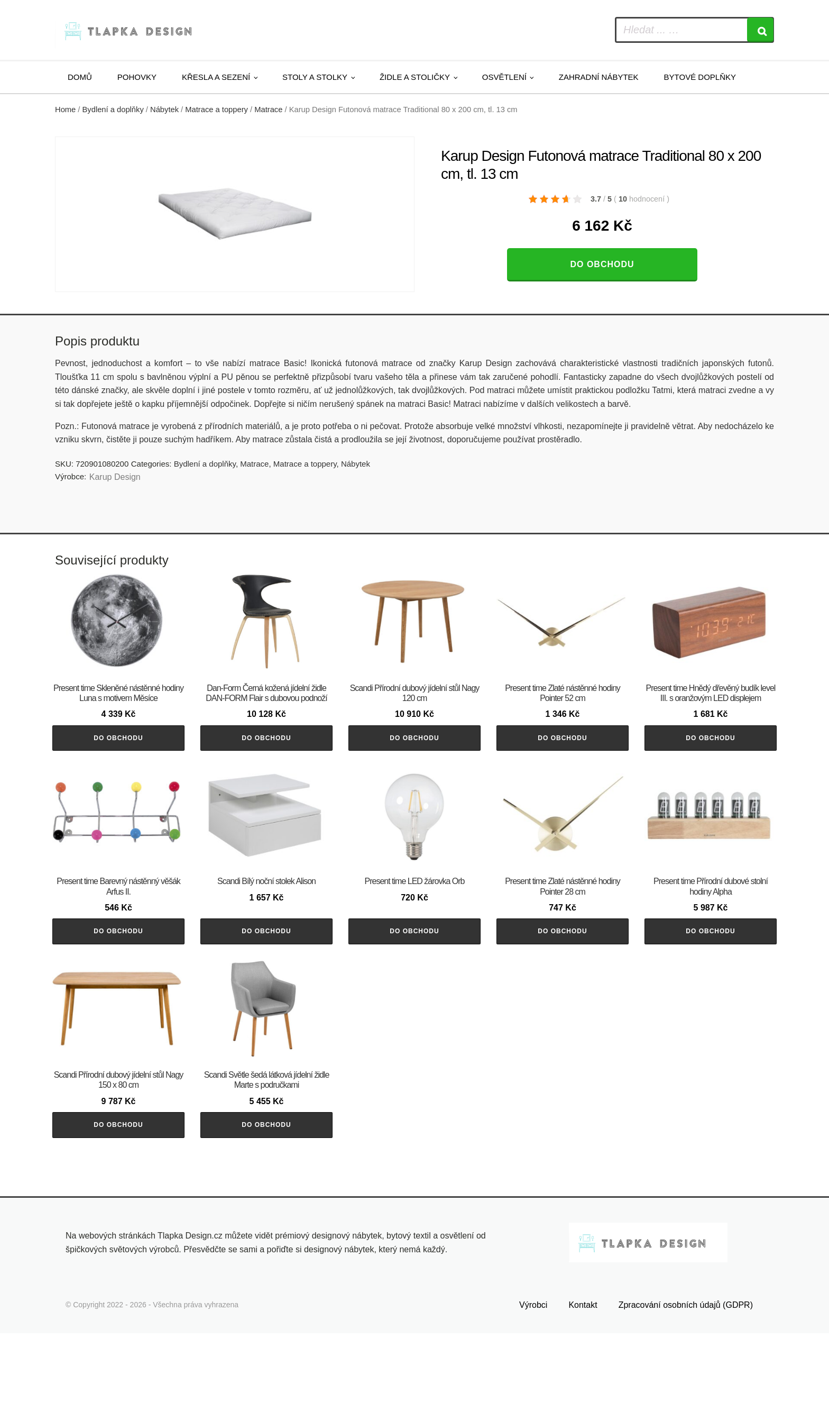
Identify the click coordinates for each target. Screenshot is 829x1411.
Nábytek (164, 109)
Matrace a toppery (216, 109)
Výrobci (533, 1383)
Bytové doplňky (700, 76)
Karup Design (115, 476)
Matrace (268, 109)
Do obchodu (602, 264)
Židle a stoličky (415, 76)
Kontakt (582, 1383)
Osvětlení (504, 76)
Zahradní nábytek (599, 76)
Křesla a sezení (216, 76)
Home (65, 109)
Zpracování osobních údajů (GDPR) (686, 1383)
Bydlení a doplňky (113, 109)
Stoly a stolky (314, 76)
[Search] (760, 29)
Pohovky (136, 76)
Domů (80, 76)
